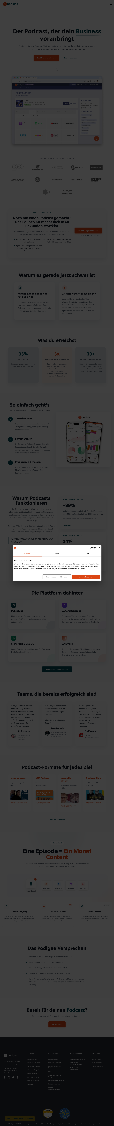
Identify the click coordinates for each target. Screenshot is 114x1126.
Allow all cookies (85, 577)
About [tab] (86, 554)
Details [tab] (57, 554)
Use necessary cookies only (56, 577)
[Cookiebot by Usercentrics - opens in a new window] (91, 548)
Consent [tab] (27, 554)
